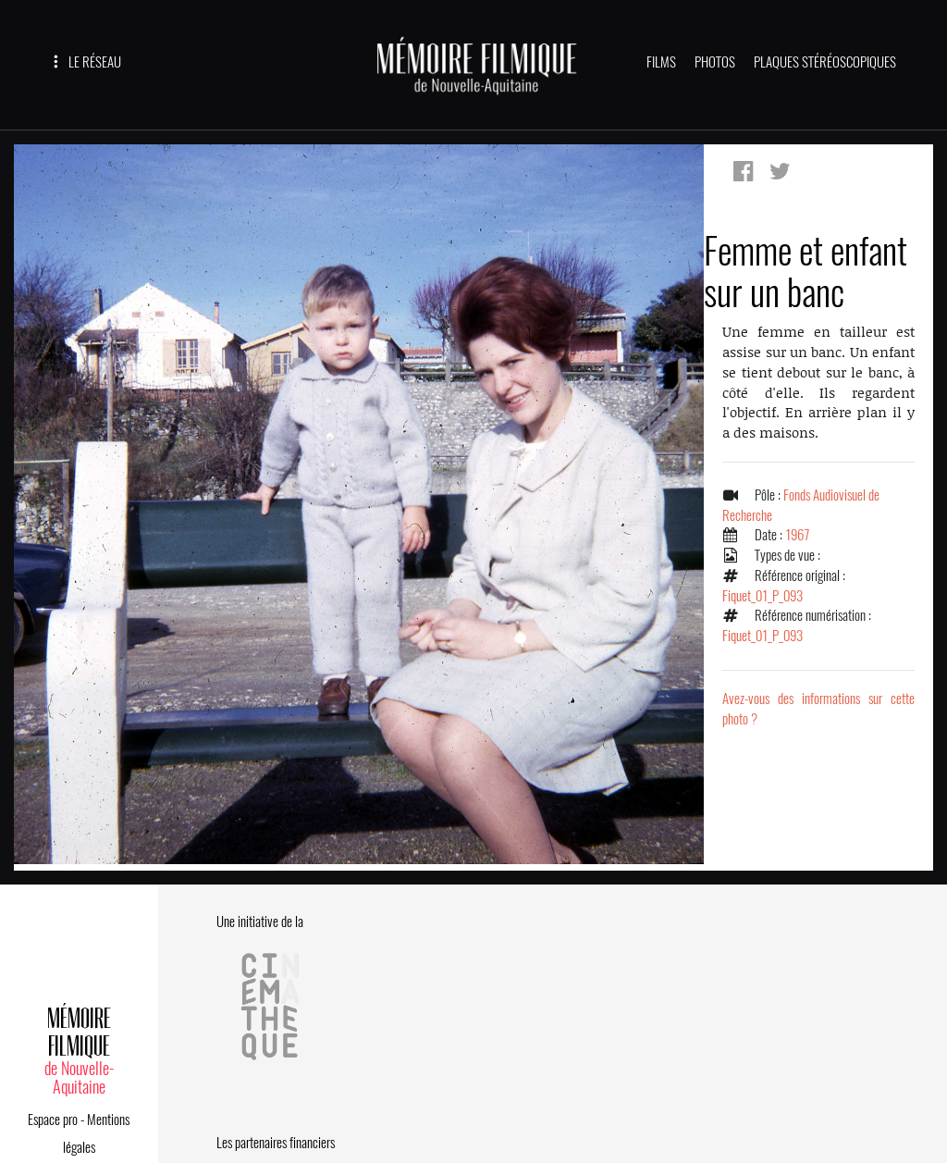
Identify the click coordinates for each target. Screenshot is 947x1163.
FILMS (661, 62)
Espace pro (53, 1119)
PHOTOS (715, 62)
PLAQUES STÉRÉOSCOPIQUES (825, 62)
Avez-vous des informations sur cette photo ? (818, 708)
